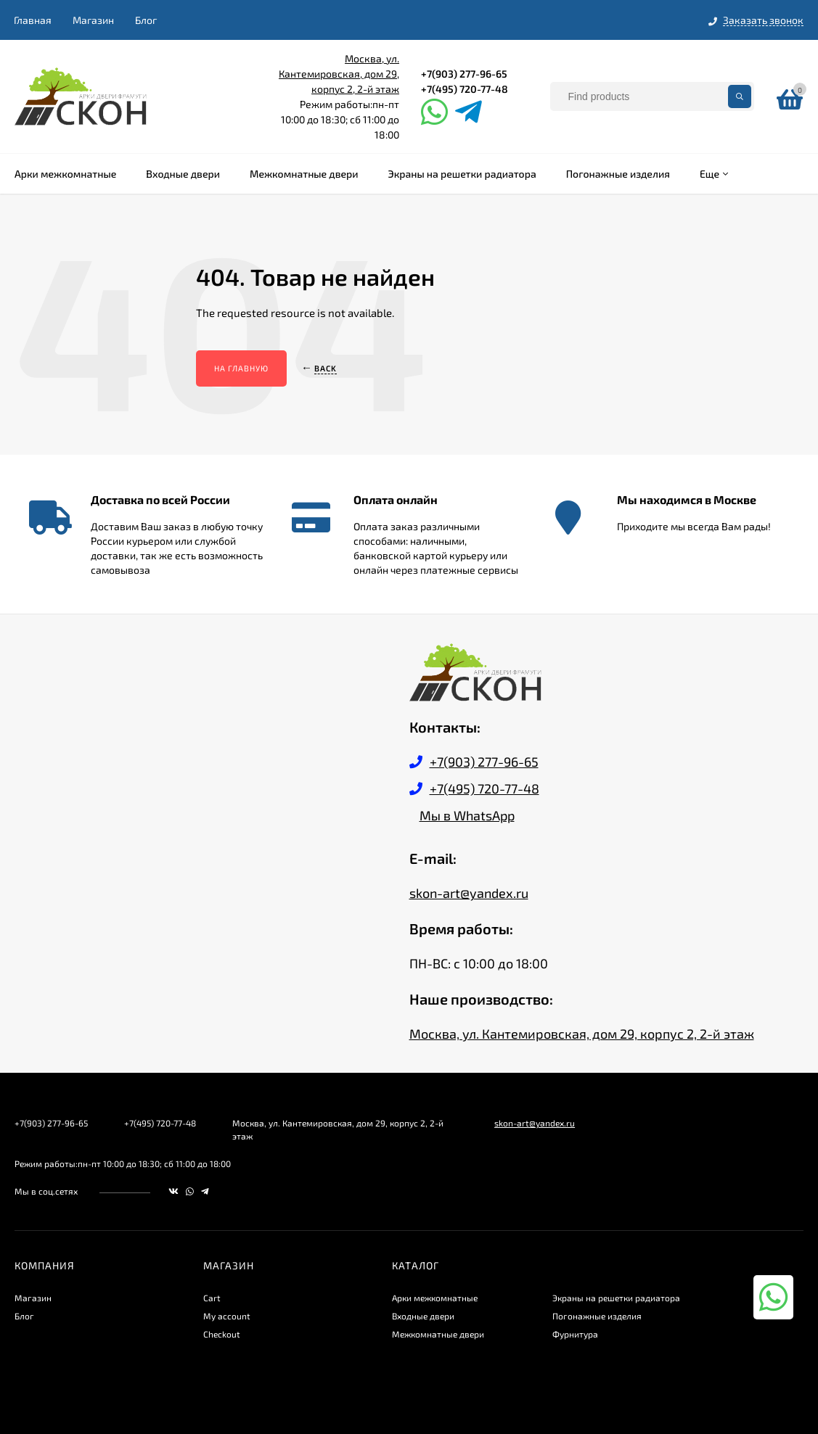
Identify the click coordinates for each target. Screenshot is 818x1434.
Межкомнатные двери (438, 1334)
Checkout (221, 1334)
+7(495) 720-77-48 (464, 89)
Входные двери (423, 1316)
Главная (33, 20)
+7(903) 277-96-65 (464, 73)
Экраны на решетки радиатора (616, 1298)
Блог (146, 20)
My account (226, 1316)
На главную (241, 368)
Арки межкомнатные (435, 1298)
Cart (212, 1298)
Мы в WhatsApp (467, 815)
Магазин (93, 20)
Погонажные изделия (597, 1316)
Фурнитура (575, 1334)
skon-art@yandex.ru (468, 893)
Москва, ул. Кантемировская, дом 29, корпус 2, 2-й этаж (339, 73)
